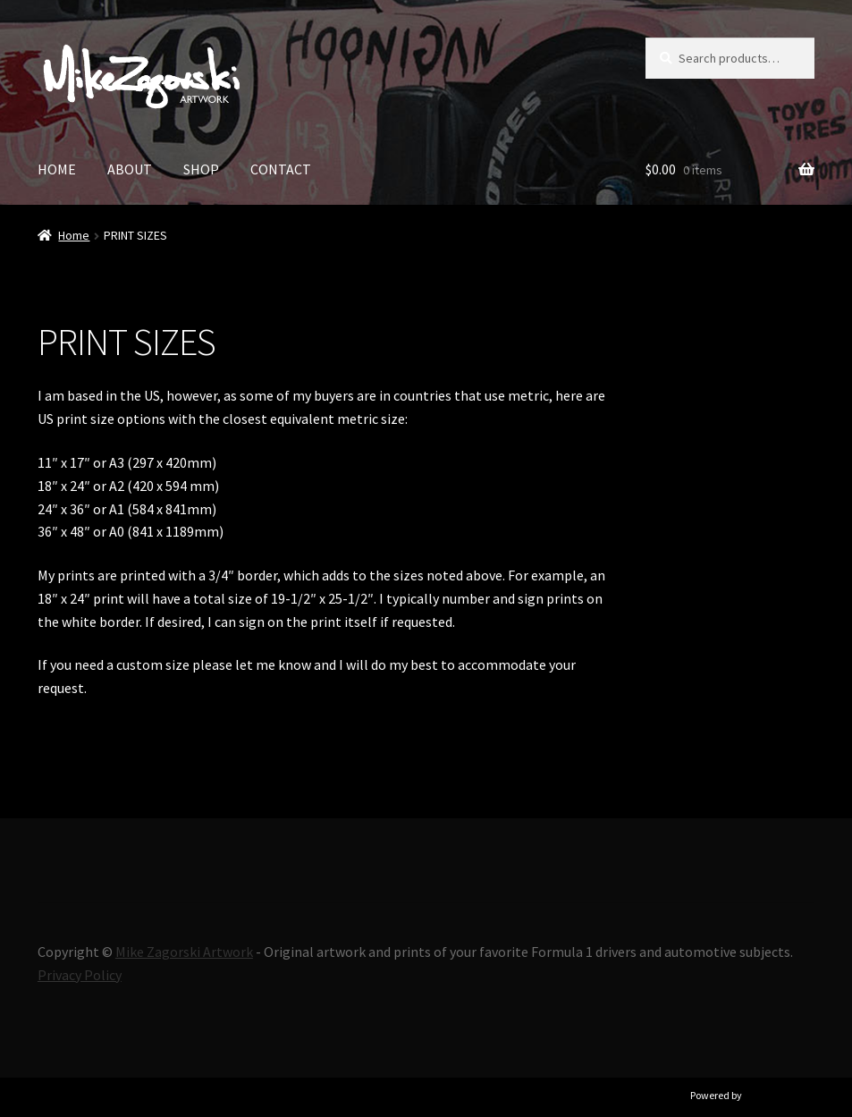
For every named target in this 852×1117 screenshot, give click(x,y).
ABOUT (129, 169)
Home (73, 235)
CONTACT (280, 169)
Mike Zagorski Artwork (184, 951)
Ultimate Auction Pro (791, 1095)
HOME (57, 169)
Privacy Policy (80, 975)
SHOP (201, 169)
